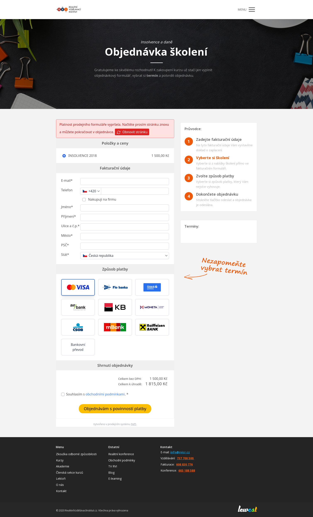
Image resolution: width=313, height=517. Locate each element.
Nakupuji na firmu (101, 199)
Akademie (62, 466)
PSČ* (65, 245)
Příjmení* (68, 216)
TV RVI (112, 466)
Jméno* (67, 207)
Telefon (67, 190)
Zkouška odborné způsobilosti (76, 454)
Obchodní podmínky (121, 460)
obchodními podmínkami (105, 394)
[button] (78, 287)
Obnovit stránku (132, 132)
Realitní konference (121, 454)
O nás (60, 485)
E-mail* (67, 180)
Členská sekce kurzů (69, 472)
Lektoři (61, 478)
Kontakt (61, 491)
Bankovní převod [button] (78, 347)
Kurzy (59, 460)
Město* (67, 235)
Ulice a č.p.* (70, 226)
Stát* (65, 254)
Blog (111, 472)
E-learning (115, 478)
